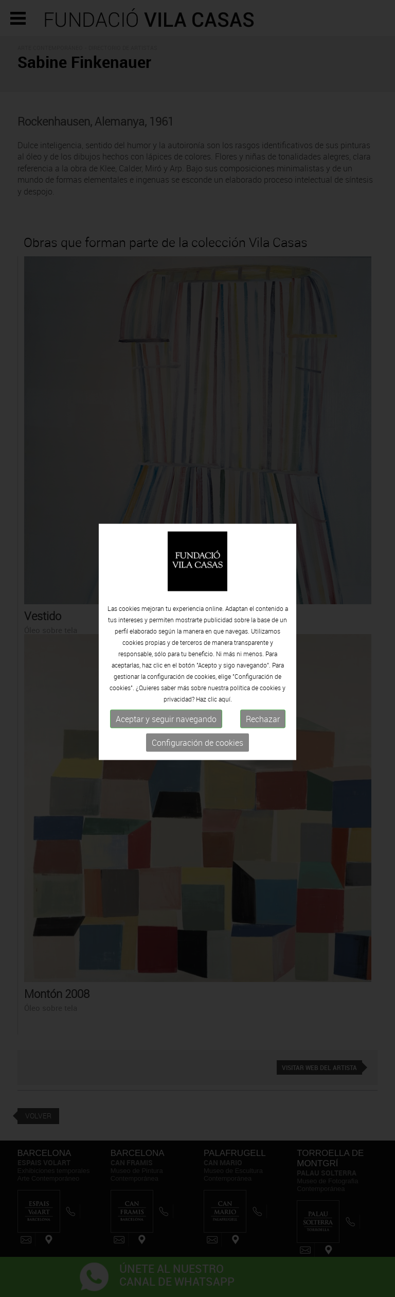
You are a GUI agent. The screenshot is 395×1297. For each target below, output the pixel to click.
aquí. (225, 697)
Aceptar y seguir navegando (166, 717)
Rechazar (263, 717)
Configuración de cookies (197, 741)
